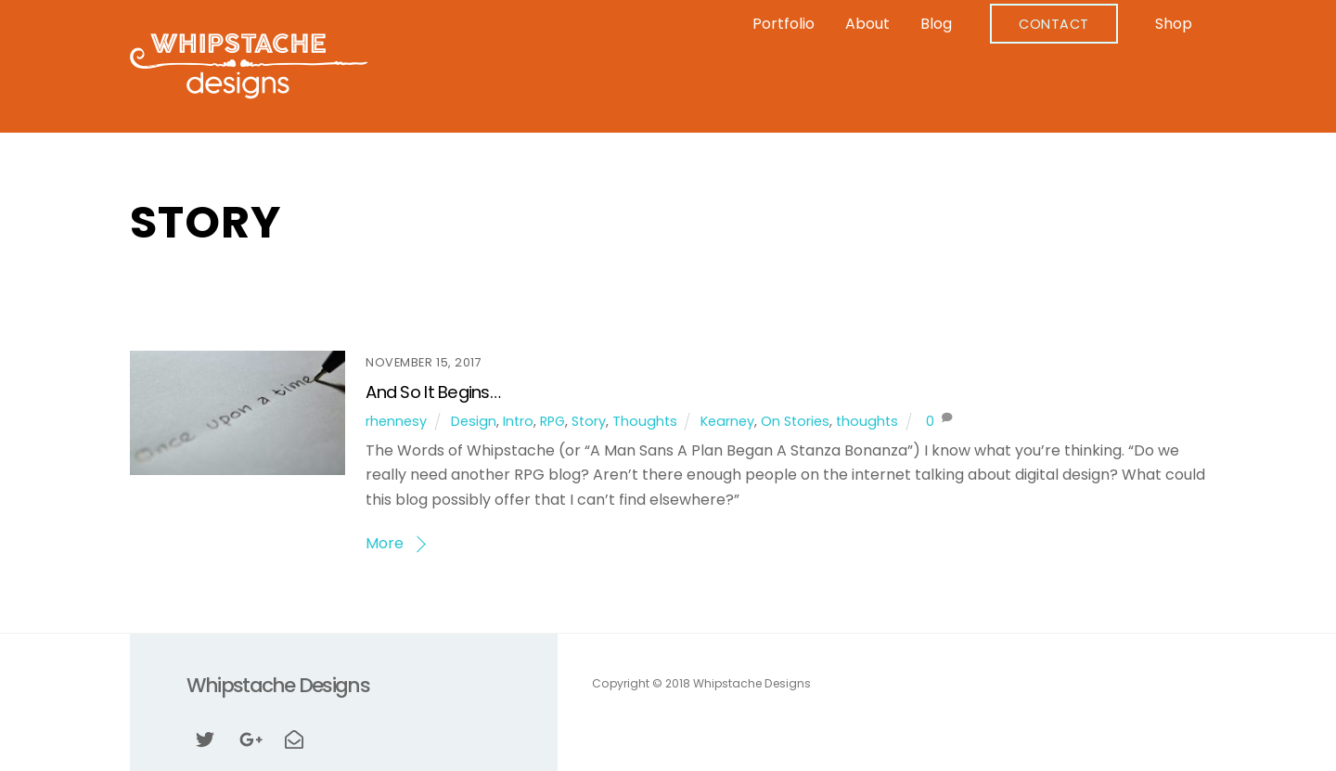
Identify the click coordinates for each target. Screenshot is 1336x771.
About (867, 23)
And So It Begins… (433, 392)
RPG (552, 421)
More (385, 543)
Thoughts (644, 421)
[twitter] (205, 737)
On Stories (795, 421)
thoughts (867, 421)
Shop (1173, 23)
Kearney (727, 421)
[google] (249, 737)
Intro (518, 421)
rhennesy (396, 421)
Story (589, 421)
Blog (936, 23)
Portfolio (783, 23)
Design (473, 421)
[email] (294, 737)
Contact (1054, 24)
